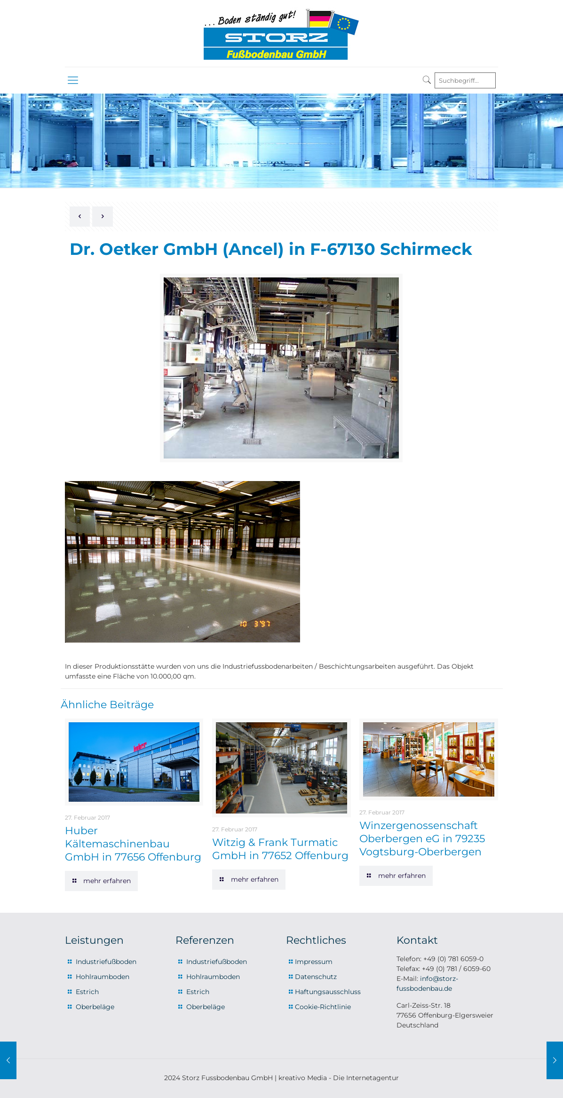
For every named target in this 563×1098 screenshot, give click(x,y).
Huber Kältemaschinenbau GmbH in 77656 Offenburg (133, 843)
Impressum (314, 961)
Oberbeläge (95, 1007)
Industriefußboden (106, 961)
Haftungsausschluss (328, 991)
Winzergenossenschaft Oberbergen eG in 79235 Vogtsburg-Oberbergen (422, 838)
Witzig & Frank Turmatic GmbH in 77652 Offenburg (280, 849)
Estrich (87, 991)
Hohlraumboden (102, 976)
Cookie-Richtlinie (323, 1007)
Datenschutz (316, 976)
